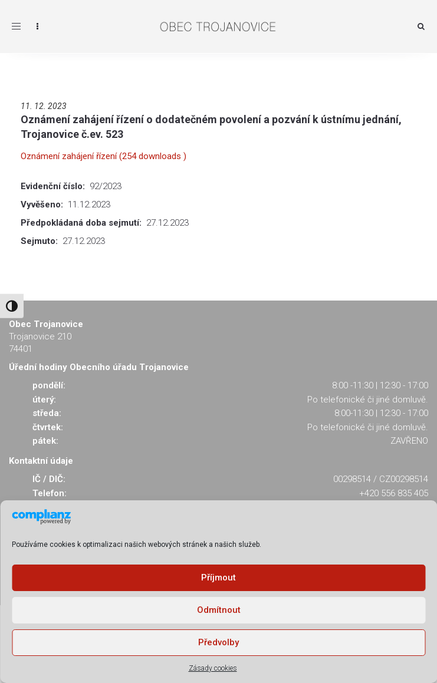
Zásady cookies (213, 668)
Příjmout (218, 577)
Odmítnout (219, 610)
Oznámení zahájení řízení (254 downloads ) (103, 156)
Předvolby (218, 642)
